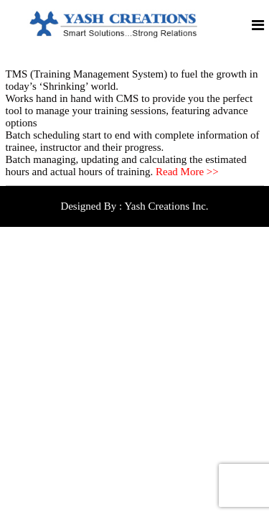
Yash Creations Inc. (166, 206)
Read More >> (187, 171)
